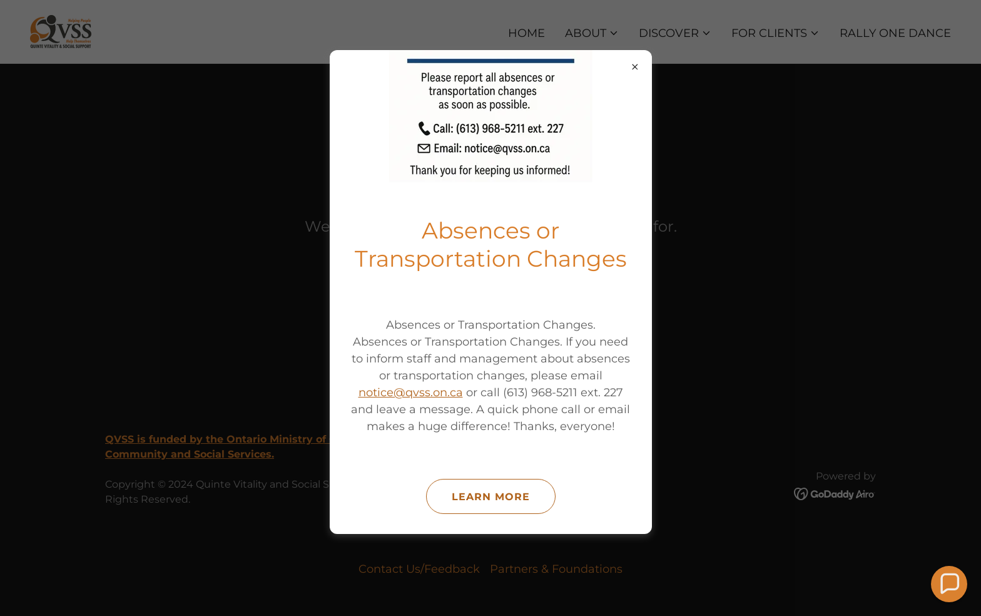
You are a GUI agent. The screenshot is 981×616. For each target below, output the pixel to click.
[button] (949, 584)
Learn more (491, 497)
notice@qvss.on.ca (410, 392)
